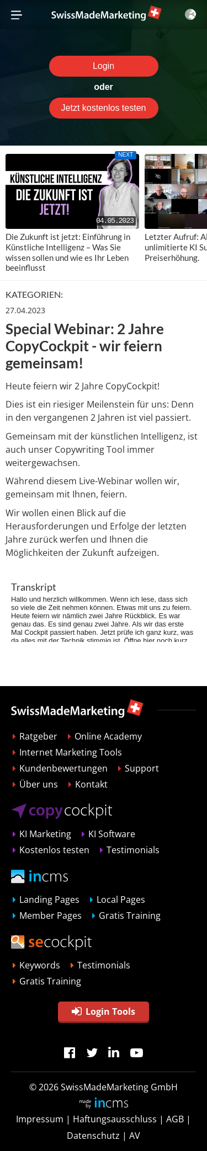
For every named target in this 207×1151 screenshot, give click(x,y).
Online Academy (108, 736)
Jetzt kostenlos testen (103, 108)
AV (134, 1135)
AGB (175, 1119)
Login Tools (103, 1011)
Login (103, 66)
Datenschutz (93, 1135)
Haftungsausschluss (115, 1119)
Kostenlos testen (54, 850)
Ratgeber (38, 736)
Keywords (39, 965)
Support (142, 768)
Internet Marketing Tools (70, 752)
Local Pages (121, 899)
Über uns (38, 784)
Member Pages (50, 915)
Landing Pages (49, 899)
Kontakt (91, 784)
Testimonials (133, 850)
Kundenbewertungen (63, 768)
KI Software (111, 834)
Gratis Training (130, 915)
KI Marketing (45, 834)
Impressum (39, 1119)
